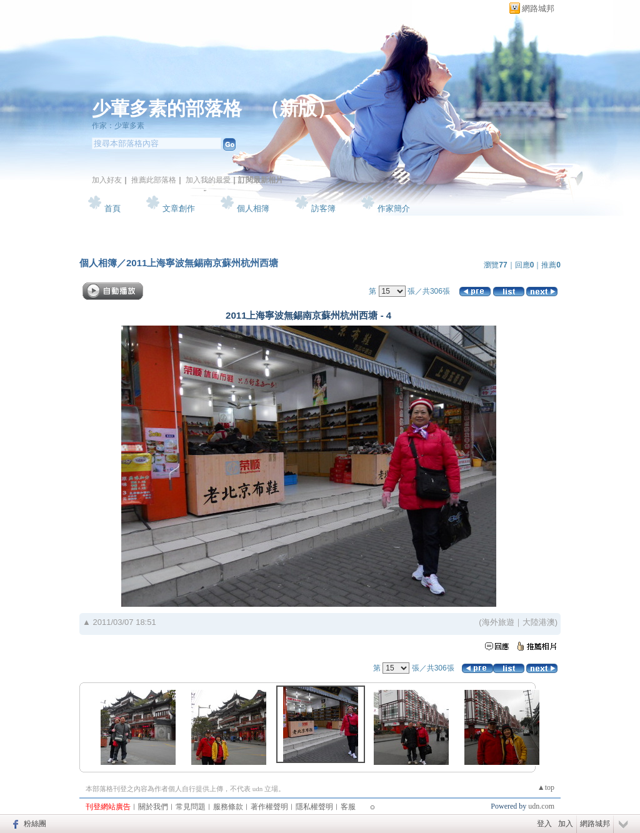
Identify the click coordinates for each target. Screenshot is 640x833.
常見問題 (191, 806)
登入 (544, 823)
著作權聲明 (269, 806)
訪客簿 (323, 208)
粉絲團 (35, 823)
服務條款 (228, 806)
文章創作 (178, 208)
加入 (565, 823)
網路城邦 (538, 8)
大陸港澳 (538, 622)
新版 (298, 108)
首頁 (112, 208)
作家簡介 (394, 208)
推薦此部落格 (153, 180)
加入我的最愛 (208, 180)
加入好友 (107, 180)
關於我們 (153, 806)
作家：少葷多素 (118, 125)
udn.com (541, 806)
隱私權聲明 (314, 806)
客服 (348, 806)
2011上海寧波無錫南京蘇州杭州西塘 (202, 262)
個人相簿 (253, 208)
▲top (546, 787)
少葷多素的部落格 (167, 108)
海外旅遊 (498, 622)
